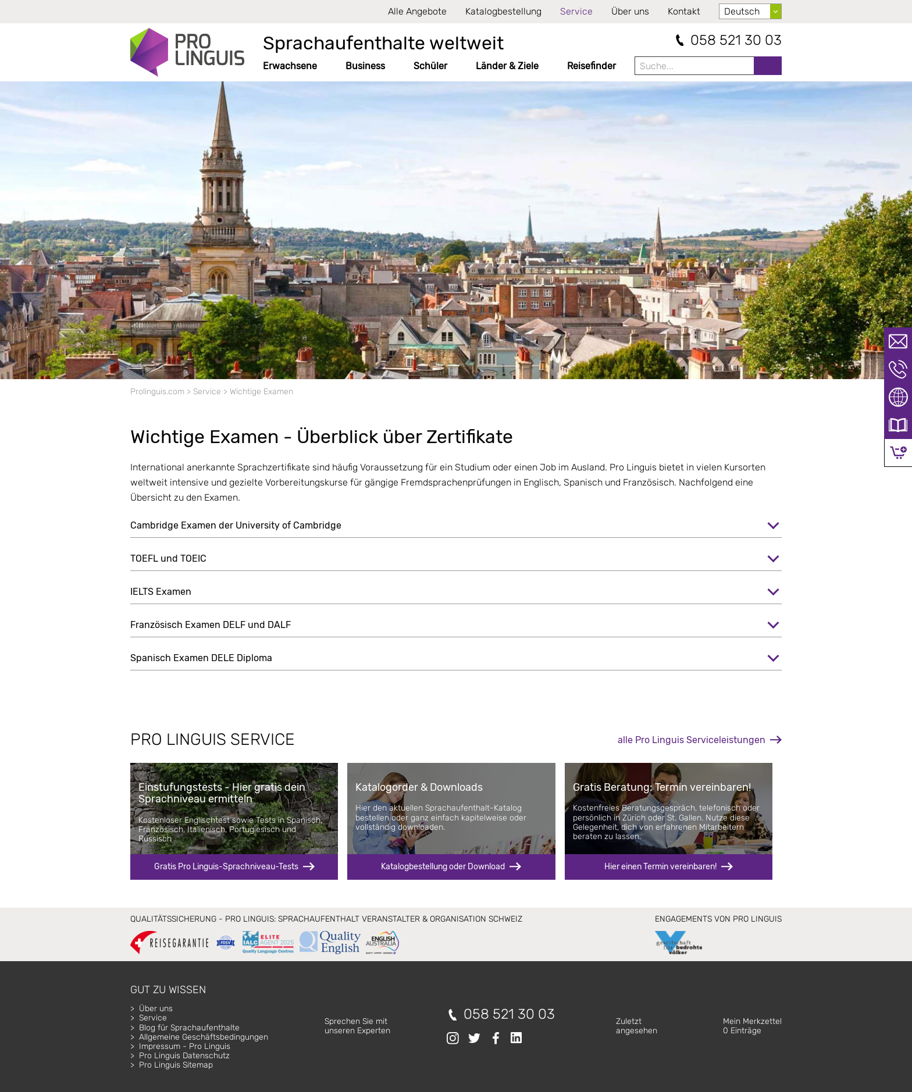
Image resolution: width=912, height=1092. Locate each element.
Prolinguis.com (157, 392)
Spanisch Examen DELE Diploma (201, 657)
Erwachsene (290, 66)
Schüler (430, 66)
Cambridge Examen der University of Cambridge (235, 525)
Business (365, 66)
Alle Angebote (417, 11)
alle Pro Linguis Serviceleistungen (691, 739)
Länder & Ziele (507, 66)
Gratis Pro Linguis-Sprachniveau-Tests (226, 867)
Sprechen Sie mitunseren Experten (357, 1026)
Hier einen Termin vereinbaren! (660, 867)
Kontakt (684, 11)
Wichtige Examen (261, 392)
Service (576, 11)
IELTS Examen (160, 591)
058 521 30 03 (736, 40)
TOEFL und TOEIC (168, 558)
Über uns (630, 11)
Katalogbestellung (503, 11)
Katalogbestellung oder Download (443, 867)
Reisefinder (591, 66)
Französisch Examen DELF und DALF (210, 624)
